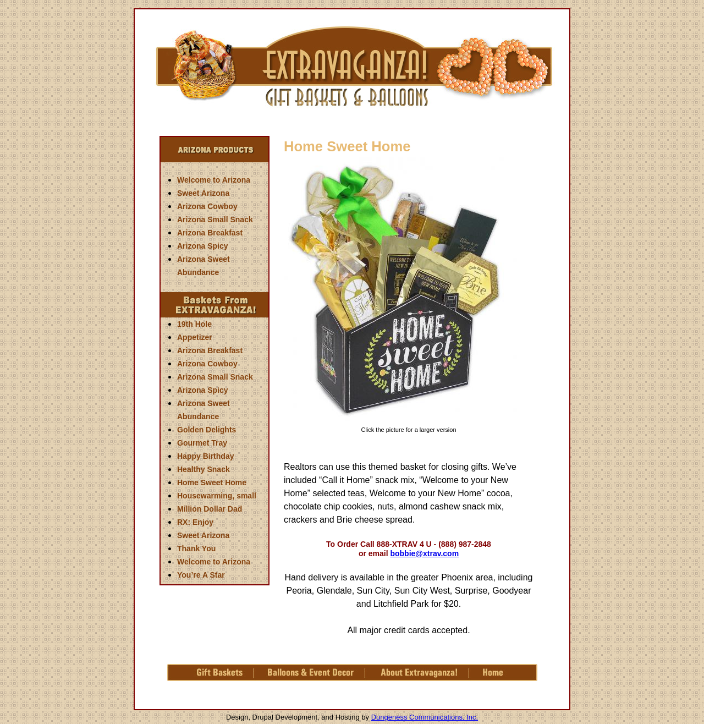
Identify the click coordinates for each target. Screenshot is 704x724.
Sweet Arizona (203, 193)
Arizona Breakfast (210, 232)
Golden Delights (206, 429)
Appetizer (194, 337)
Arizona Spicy (202, 246)
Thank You (196, 548)
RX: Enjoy (195, 522)
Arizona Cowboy (207, 206)
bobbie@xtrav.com (424, 553)
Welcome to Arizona (213, 179)
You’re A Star (201, 575)
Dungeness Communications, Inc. (424, 717)
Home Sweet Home (211, 482)
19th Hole (194, 324)
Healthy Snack (203, 469)
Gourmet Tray (202, 442)
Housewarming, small (216, 495)
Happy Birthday (205, 456)
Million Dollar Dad (209, 508)
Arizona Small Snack (215, 219)
